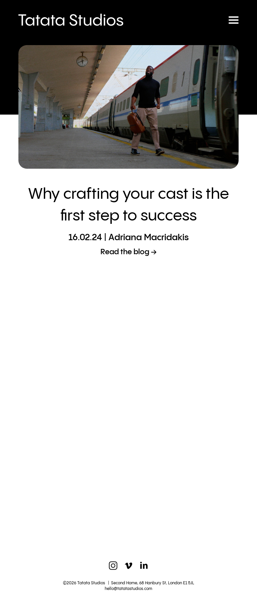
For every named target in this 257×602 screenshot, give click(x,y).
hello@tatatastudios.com (128, 589)
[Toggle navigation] (234, 20)
